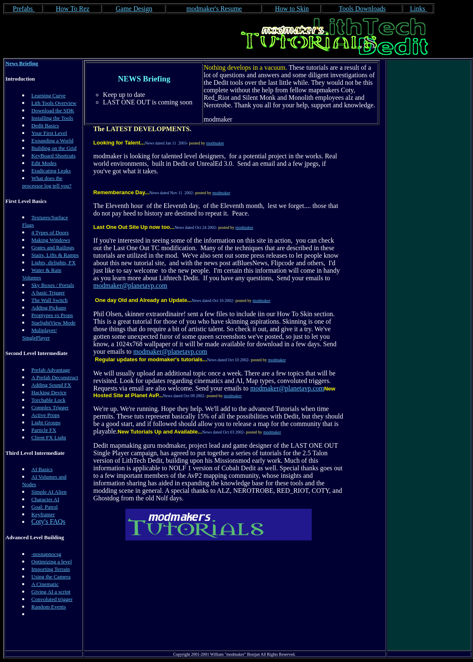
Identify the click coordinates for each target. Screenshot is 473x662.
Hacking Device (48, 392)
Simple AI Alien (49, 492)
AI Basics (42, 469)
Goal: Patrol (44, 507)
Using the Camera (51, 576)
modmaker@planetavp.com (130, 285)
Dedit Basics (45, 125)
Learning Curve (48, 95)
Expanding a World (52, 140)
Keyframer (43, 514)
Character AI (45, 499)
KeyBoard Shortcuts (53, 155)
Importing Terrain (50, 569)
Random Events (48, 607)
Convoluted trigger (52, 599)
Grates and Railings (52, 247)
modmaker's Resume (214, 8)
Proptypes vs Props (52, 315)
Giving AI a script (51, 591)
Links (418, 8)
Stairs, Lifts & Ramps (55, 255)
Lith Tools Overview (53, 103)
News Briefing (21, 63)
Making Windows (50, 240)
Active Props (45, 415)
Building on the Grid (53, 148)
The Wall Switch (49, 300)
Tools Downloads (362, 8)
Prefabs (24, 8)
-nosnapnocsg (46, 554)
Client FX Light (48, 437)
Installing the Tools (52, 118)
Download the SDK (52, 110)
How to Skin (292, 8)
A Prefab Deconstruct (54, 377)
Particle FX (43, 430)
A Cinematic (44, 584)
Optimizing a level (51, 561)
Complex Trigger (50, 407)
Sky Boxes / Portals (52, 285)
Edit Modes (43, 163)
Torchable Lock (48, 400)
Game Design (134, 8)
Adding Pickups (48, 307)
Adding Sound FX (51, 385)
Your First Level (49, 133)
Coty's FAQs (48, 521)
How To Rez (72, 8)
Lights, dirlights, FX (53, 262)
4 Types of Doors (50, 232)
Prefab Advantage (50, 370)
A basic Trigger (48, 292)
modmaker (215, 143)
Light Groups (46, 422)
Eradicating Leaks (51, 170)
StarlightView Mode (53, 323)
